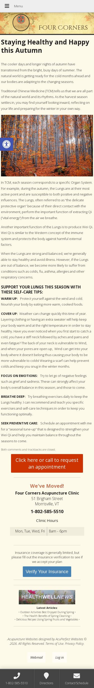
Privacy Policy (74, 643)
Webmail (36, 657)
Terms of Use (54, 643)
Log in (59, 657)
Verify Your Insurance (47, 571)
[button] (6, 144)
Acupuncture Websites (23, 639)
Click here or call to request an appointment (47, 463)
